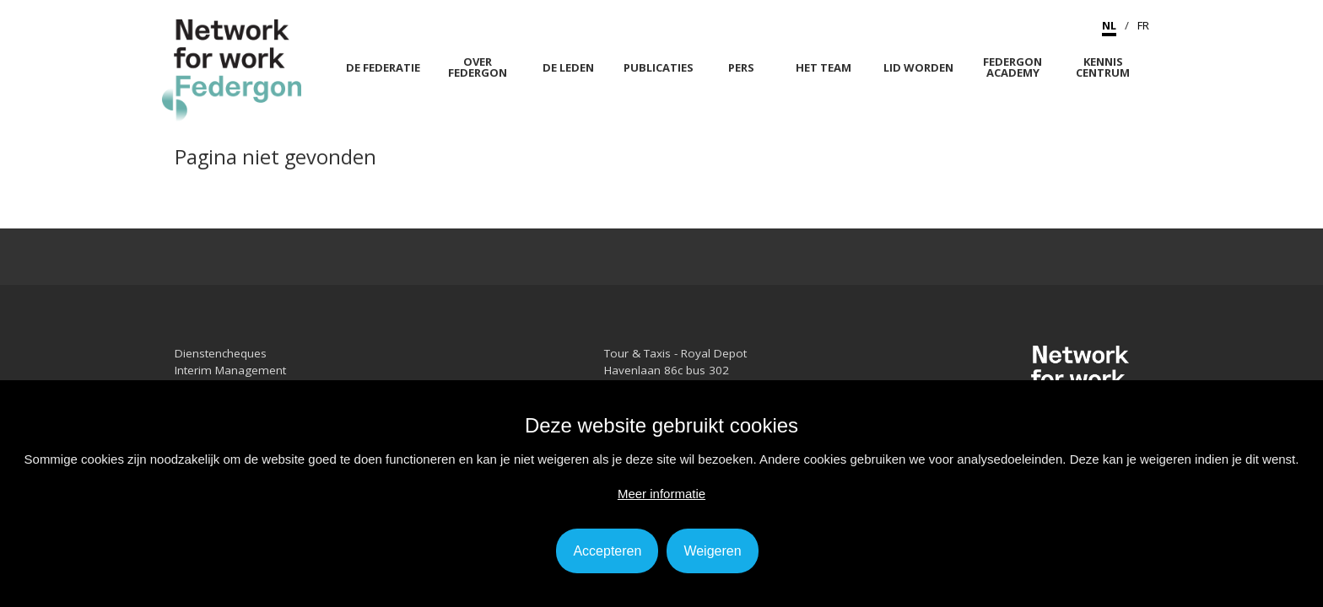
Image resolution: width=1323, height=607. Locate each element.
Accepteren (607, 551)
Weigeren (712, 551)
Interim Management (230, 370)
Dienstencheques (221, 353)
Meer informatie (661, 493)
